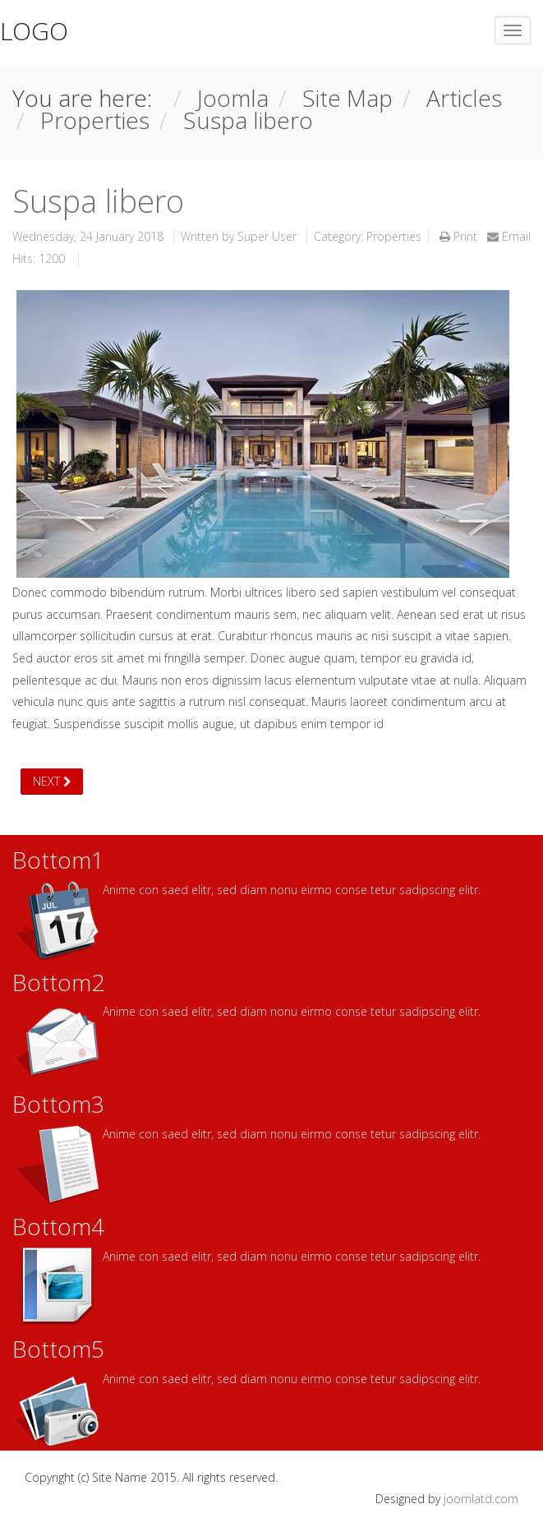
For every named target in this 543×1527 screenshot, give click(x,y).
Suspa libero (98, 200)
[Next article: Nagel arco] (52, 781)
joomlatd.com (481, 1498)
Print (460, 236)
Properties (393, 236)
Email (509, 236)
